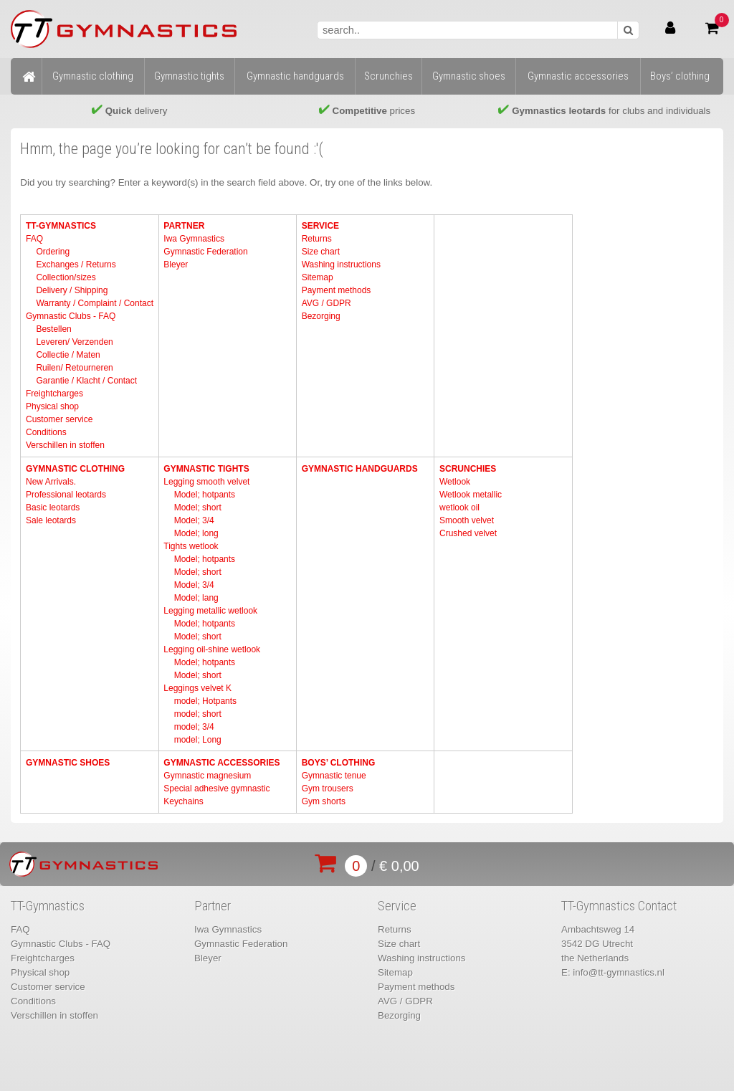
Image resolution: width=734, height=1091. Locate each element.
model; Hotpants (205, 701)
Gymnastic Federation (205, 252)
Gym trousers (327, 788)
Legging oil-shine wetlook (211, 649)
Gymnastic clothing (75, 469)
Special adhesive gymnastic (216, 788)
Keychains (183, 801)
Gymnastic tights (206, 469)
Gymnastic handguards (360, 469)
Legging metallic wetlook (210, 611)
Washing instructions (341, 264)
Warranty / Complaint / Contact (94, 303)
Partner (183, 226)
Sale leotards (51, 520)
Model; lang (196, 598)
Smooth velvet (466, 520)
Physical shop (52, 406)
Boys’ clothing (339, 763)
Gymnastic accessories (221, 763)
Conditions (46, 432)
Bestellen (53, 329)
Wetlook (454, 482)
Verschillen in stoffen (65, 445)
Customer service (59, 419)
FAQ (34, 239)
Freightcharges (54, 394)
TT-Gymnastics (61, 226)
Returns (317, 239)
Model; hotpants (204, 495)
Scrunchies (467, 469)
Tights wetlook (190, 546)
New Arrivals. (51, 482)
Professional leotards (66, 495)
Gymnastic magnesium (207, 776)
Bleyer (175, 264)
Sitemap (317, 277)
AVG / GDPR (326, 303)
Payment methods (336, 290)
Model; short (197, 507)
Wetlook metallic (470, 495)
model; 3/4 (194, 727)
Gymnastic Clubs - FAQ (70, 316)
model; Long (197, 740)
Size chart (321, 252)
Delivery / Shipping (72, 290)
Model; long (196, 533)
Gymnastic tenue (334, 776)
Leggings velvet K (197, 688)
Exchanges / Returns (75, 264)
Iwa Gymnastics (193, 239)
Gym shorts (323, 801)
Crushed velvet (468, 533)
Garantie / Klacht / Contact (86, 381)
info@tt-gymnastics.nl (618, 972)
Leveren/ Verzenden (74, 342)
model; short (197, 714)
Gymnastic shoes (68, 763)
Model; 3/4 (194, 520)
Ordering (53, 252)
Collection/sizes (65, 277)
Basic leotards (53, 507)
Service (320, 226)
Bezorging (321, 316)
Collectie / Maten (68, 355)
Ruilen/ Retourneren (74, 368)
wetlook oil (459, 507)
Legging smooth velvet (206, 482)
